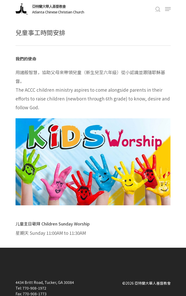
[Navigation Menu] (168, 9)
